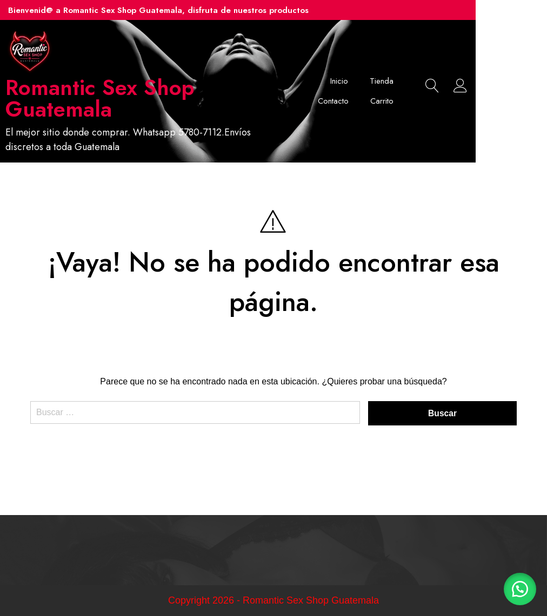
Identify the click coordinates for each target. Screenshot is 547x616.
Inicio (339, 81)
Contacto (430, 81)
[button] (520, 589)
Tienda (381, 81)
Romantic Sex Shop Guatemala (114, 98)
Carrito (434, 101)
